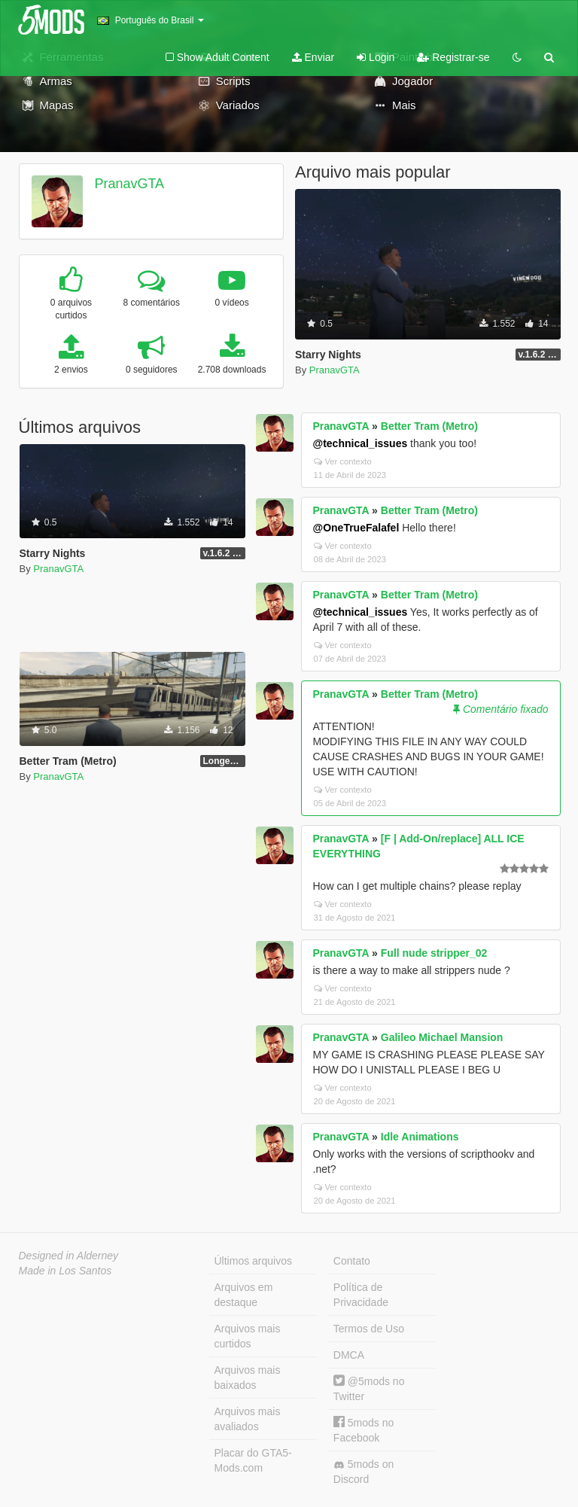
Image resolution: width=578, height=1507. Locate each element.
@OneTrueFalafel (356, 528)
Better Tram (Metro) (429, 426)
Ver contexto (343, 461)
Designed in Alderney (69, 1256)
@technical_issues (360, 443)
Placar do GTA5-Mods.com (253, 1460)
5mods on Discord (363, 1471)
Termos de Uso (368, 1329)
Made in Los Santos (65, 1271)
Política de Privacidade (360, 1294)
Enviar (313, 57)
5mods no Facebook (363, 1430)
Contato (351, 1261)
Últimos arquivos (253, 1261)
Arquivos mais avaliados (247, 1418)
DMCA (348, 1355)
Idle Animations (420, 1137)
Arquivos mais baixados (247, 1377)
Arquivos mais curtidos (247, 1336)
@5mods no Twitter (369, 1388)
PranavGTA (129, 183)
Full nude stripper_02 (434, 953)
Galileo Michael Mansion (442, 1037)
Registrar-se (453, 57)
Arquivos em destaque (243, 1294)
